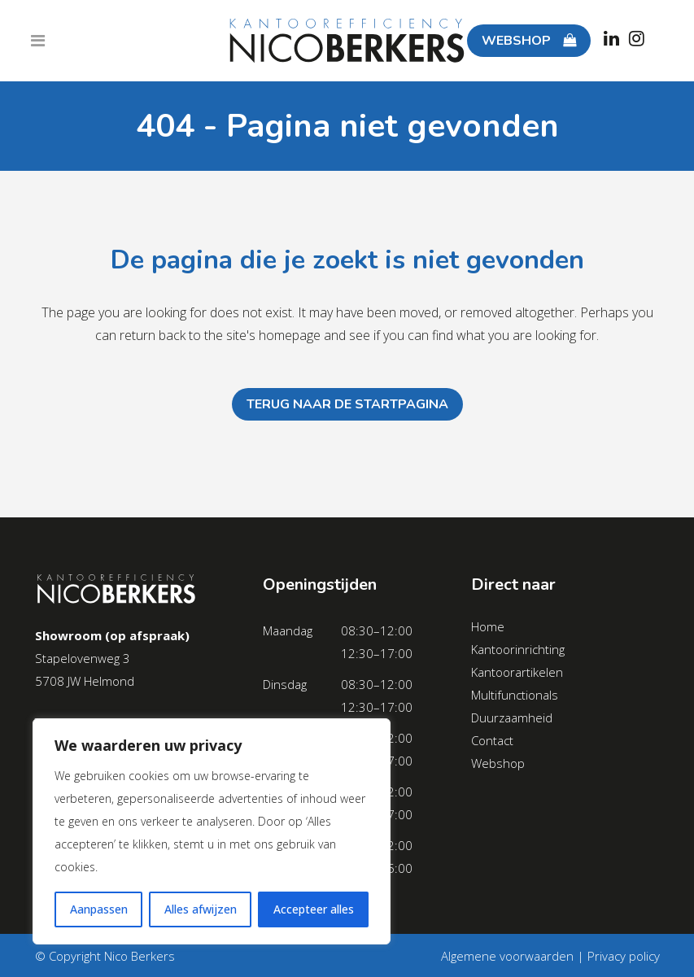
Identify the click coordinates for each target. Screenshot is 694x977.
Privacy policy (623, 956)
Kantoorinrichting (518, 649)
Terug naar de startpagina (347, 404)
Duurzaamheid (511, 717)
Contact (492, 740)
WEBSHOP (523, 41)
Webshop (498, 763)
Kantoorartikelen (517, 672)
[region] (212, 831)
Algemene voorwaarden (507, 956)
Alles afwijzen (200, 909)
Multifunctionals (514, 695)
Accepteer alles (313, 909)
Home (487, 626)
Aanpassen (99, 909)
